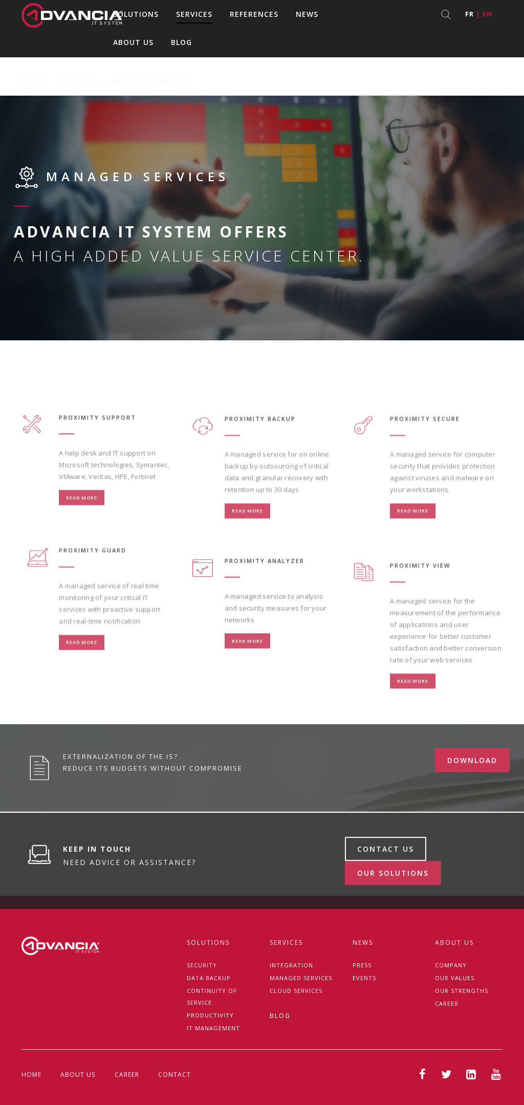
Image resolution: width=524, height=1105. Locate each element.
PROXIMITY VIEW (420, 613)
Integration (291, 965)
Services (194, 14)
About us (133, 42)
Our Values (454, 978)
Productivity (210, 1015)
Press (362, 965)
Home (33, 68)
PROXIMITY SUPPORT (97, 452)
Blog (181, 42)
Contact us (385, 886)
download (472, 794)
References (254, 14)
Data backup (209, 978)
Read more (81, 532)
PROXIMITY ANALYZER (264, 595)
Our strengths (461, 990)
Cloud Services (296, 990)
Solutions (136, 14)
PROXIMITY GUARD (92, 589)
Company (451, 965)
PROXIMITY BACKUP (260, 458)
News (307, 14)
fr (469, 13)
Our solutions (393, 910)
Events (364, 978)
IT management (213, 1028)
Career (446, 1003)
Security (202, 965)
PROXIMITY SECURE (425, 458)
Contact (174, 1074)
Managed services (301, 978)
